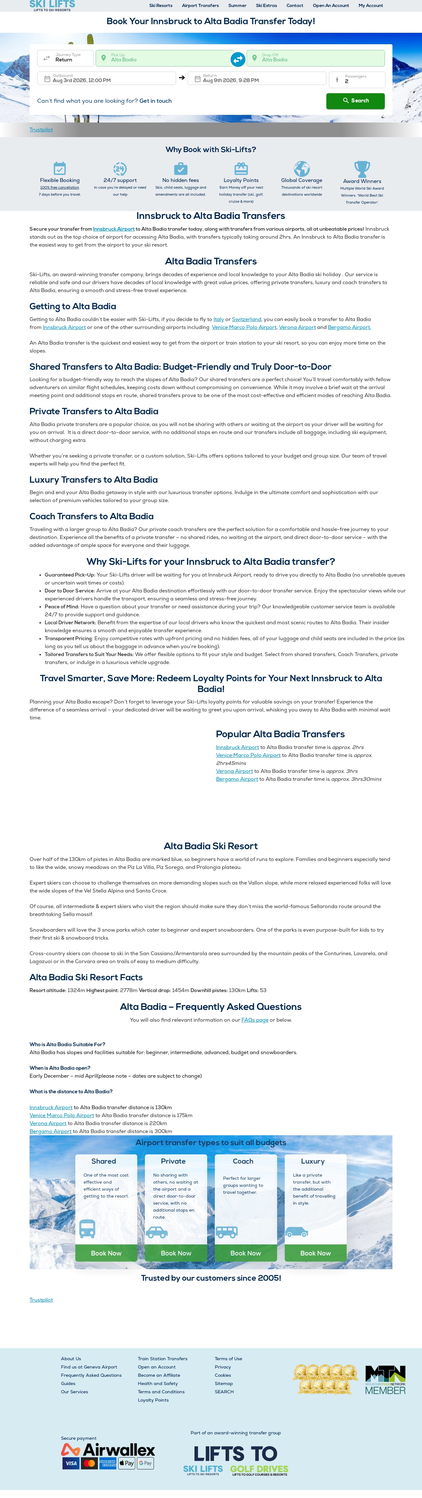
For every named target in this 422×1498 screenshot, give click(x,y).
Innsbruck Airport (114, 229)
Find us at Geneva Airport (89, 1367)
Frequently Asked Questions (91, 1375)
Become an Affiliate (159, 1375)
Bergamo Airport (237, 779)
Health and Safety (158, 1383)
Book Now (106, 1253)
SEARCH (224, 1392)
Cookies (223, 1375)
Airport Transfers (200, 6)
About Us (71, 1359)
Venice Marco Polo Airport (244, 327)
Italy (219, 319)
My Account (371, 6)
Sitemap (224, 1383)
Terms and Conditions (161, 1392)
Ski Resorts (161, 6)
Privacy (223, 1367)
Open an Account (157, 1367)
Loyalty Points (153, 1400)
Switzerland (246, 319)
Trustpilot (41, 129)
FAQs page (255, 1020)
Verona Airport (297, 327)
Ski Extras (266, 6)
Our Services (74, 1392)
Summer (237, 6)
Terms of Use (228, 1359)
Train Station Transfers (162, 1359)
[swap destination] (240, 58)
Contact (295, 6)
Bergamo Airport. (349, 327)
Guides (68, 1383)
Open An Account (331, 6)
